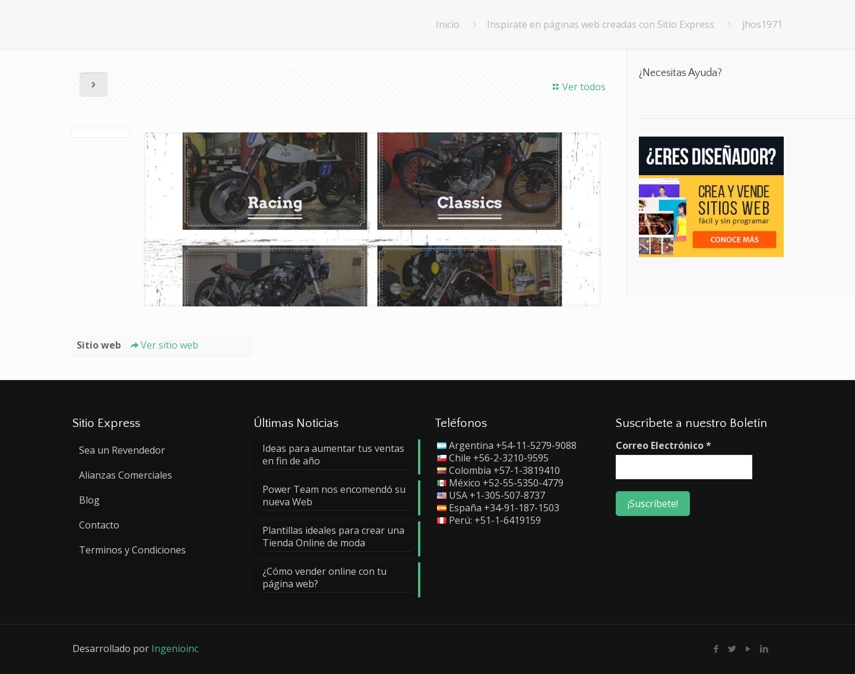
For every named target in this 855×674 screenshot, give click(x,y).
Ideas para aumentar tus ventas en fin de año (333, 454)
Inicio (448, 24)
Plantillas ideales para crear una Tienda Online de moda (333, 536)
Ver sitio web (162, 345)
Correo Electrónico (663, 445)
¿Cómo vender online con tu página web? (324, 577)
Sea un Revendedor (122, 450)
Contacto (99, 524)
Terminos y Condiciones (132, 549)
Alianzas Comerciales (125, 475)
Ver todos (577, 86)
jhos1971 (762, 24)
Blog (89, 500)
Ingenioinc (174, 648)
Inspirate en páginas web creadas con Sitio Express (600, 24)
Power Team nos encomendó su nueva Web (334, 495)
